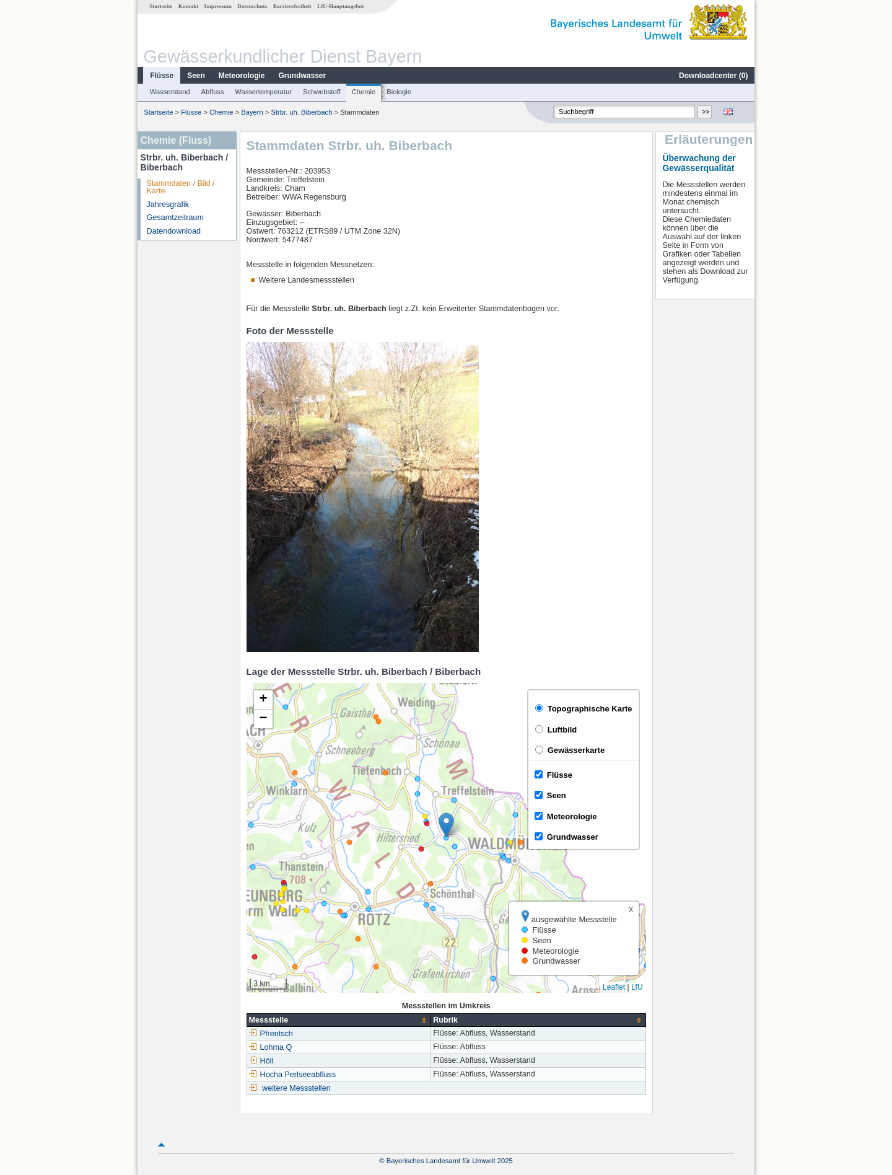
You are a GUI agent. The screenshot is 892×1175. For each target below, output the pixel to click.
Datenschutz (252, 6)
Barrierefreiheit (292, 6)
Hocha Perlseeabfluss (292, 1074)
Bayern (252, 112)
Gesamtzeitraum (175, 217)
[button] (446, 825)
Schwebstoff (322, 91)
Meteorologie (242, 75)
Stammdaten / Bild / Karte (181, 187)
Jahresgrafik (168, 204)
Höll (261, 1061)
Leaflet (614, 987)
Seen (196, 75)
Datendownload (174, 231)
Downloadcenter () (713, 75)
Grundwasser (302, 75)
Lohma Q (270, 1047)
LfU (637, 987)
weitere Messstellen (296, 1088)
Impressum (218, 6)
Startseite (160, 6)
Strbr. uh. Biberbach (301, 112)
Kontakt (188, 6)
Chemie (364, 91)
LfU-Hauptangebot (340, 6)
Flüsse (161, 75)
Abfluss (212, 91)
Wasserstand (170, 91)
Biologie (399, 91)
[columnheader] (339, 1020)
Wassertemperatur (263, 91)
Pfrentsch (271, 1033)
